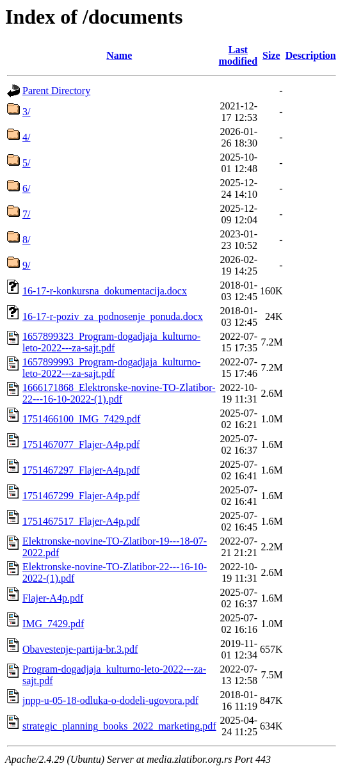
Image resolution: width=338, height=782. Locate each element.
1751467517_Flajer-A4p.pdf (81, 521)
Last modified (238, 55)
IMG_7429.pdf (53, 623)
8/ (26, 239)
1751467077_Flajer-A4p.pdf (81, 444)
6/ (26, 188)
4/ (26, 137)
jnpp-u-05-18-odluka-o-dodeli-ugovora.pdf (110, 700)
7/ (26, 214)
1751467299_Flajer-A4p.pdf (81, 495)
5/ (26, 162)
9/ (26, 265)
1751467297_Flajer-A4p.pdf (81, 470)
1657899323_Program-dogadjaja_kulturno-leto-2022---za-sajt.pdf (111, 342)
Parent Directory (56, 90)
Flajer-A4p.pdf (52, 598)
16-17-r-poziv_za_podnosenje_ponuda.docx (112, 316)
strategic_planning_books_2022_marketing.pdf (119, 726)
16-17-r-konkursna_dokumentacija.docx (104, 290)
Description (311, 55)
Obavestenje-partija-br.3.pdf (80, 649)
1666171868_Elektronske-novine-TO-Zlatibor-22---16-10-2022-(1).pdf (119, 393)
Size (271, 55)
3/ (26, 111)
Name (119, 55)
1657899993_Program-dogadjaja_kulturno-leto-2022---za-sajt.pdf (111, 367)
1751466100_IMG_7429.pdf (81, 418)
